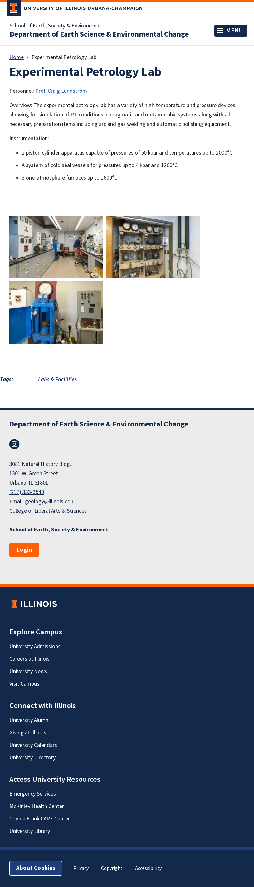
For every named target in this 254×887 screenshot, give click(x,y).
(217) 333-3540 (26, 492)
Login (24, 549)
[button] (56, 246)
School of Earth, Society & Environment (55, 26)
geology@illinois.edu (49, 501)
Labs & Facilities (57, 379)
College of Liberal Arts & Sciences (48, 511)
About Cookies (36, 868)
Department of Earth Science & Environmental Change (99, 34)
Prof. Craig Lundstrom (61, 91)
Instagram (14, 444)
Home (16, 57)
